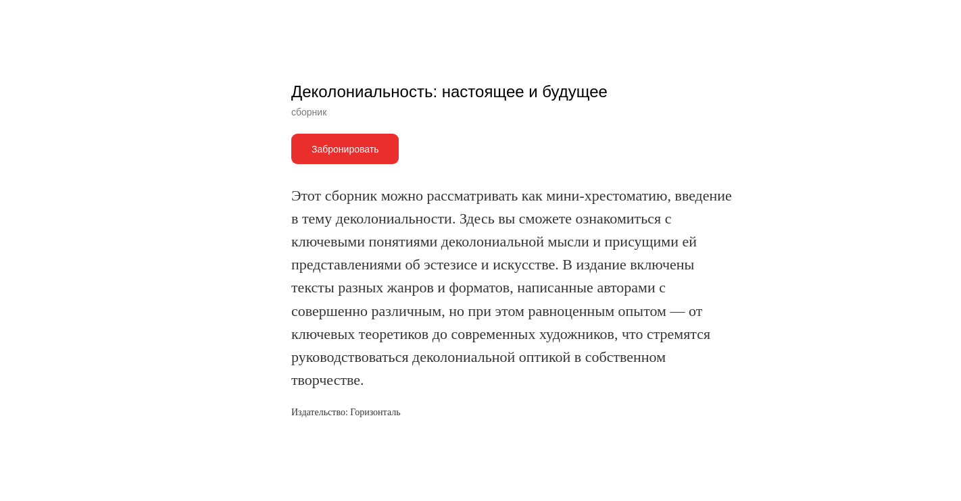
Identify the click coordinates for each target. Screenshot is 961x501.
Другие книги (54, 20)
